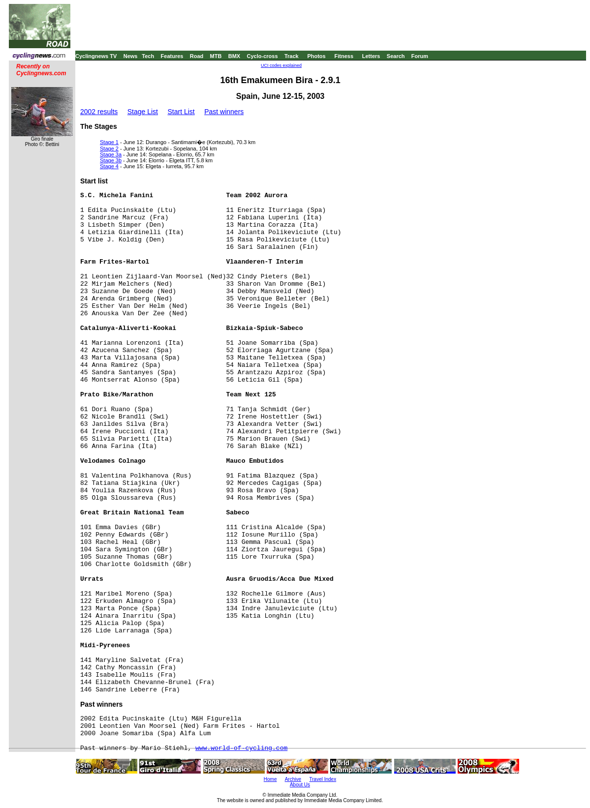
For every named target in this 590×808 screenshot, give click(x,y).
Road (197, 56)
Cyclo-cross (262, 56)
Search (396, 56)
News (131, 56)
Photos (316, 56)
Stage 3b (111, 160)
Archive (293, 779)
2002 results (99, 112)
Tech (148, 56)
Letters (371, 56)
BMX (234, 56)
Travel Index (323, 779)
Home (270, 779)
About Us (300, 784)
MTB (216, 56)
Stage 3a (111, 154)
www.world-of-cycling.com (241, 748)
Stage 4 (109, 166)
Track (291, 56)
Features (172, 56)
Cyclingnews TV (96, 56)
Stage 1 (109, 142)
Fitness (343, 56)
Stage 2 (109, 148)
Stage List (142, 112)
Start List (180, 112)
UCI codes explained (281, 65)
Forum (419, 56)
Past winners (224, 112)
